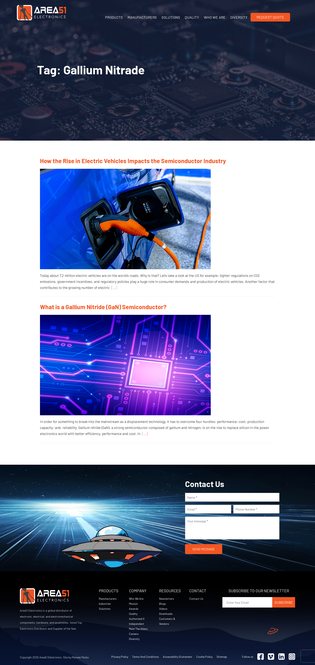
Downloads (166, 613)
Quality (133, 613)
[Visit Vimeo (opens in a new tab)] (271, 656)
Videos (163, 608)
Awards (133, 608)
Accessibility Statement (177, 656)
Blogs (162, 603)
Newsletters (166, 598)
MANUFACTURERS (142, 17)
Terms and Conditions (145, 656)
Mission (133, 603)
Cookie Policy (204, 656)
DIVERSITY (239, 17)
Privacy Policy (119, 656)
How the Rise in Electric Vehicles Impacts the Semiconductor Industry (133, 160)
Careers (134, 633)
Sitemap (222, 656)
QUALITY (192, 17)
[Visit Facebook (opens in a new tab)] (260, 656)
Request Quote (270, 17)
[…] (113, 287)
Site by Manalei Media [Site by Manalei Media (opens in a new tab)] (76, 657)
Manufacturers (108, 598)
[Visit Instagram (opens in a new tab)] (292, 656)
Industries (105, 603)
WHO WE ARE (214, 17)
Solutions (104, 608)
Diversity (134, 638)
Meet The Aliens (138, 628)
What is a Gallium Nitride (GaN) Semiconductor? (103, 306)
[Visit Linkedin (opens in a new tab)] (281, 656)
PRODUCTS (114, 17)
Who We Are (136, 598)
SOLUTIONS (171, 17)
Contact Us (196, 598)
